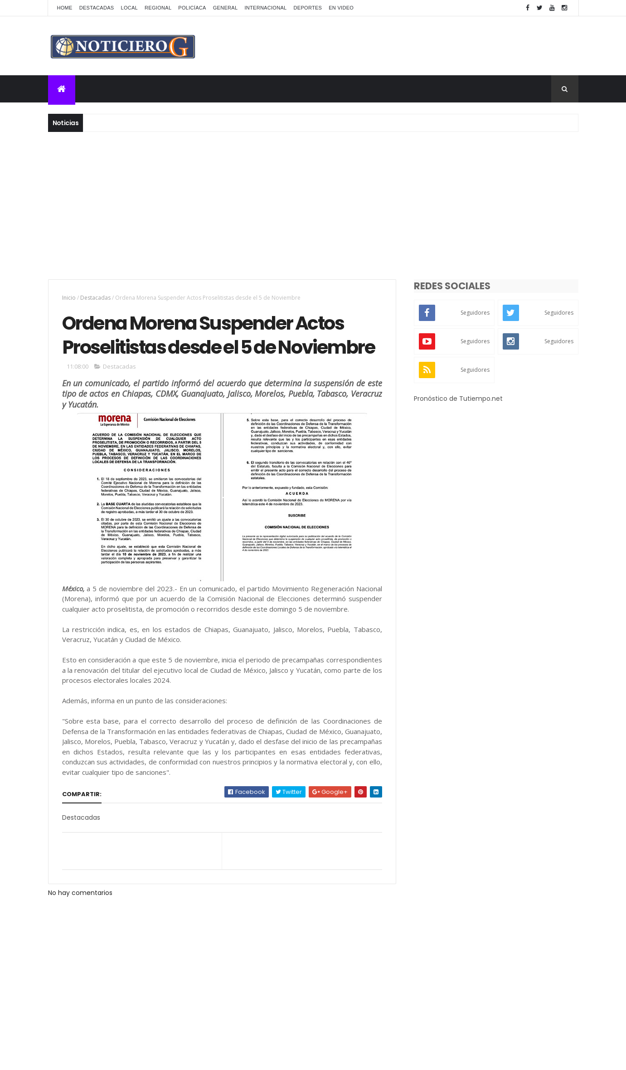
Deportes (308, 7)
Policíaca (192, 7)
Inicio (69, 298)
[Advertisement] (313, 204)
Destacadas (96, 7)
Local (129, 7)
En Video (341, 7)
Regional (158, 7)
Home (65, 7)
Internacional (265, 7)
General (225, 7)
